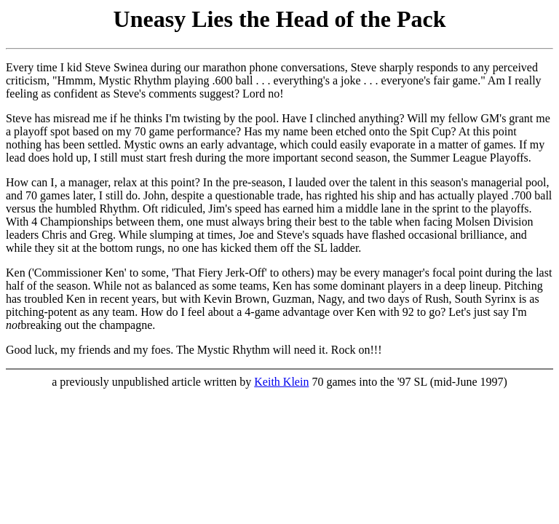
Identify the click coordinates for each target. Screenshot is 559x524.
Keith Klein (281, 382)
